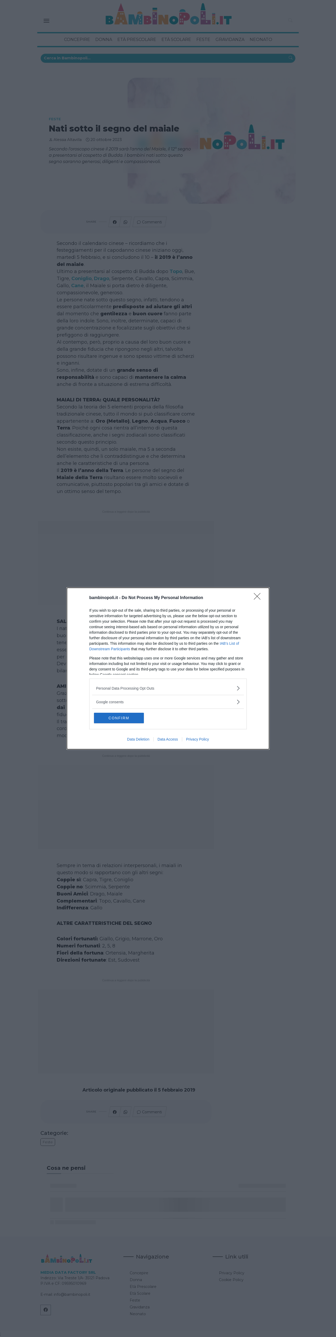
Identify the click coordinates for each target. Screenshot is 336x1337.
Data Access (168, 739)
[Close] (259, 598)
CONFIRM (118, 718)
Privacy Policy (197, 739)
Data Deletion (138, 739)
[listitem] (168, 688)
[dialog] (168, 668)
